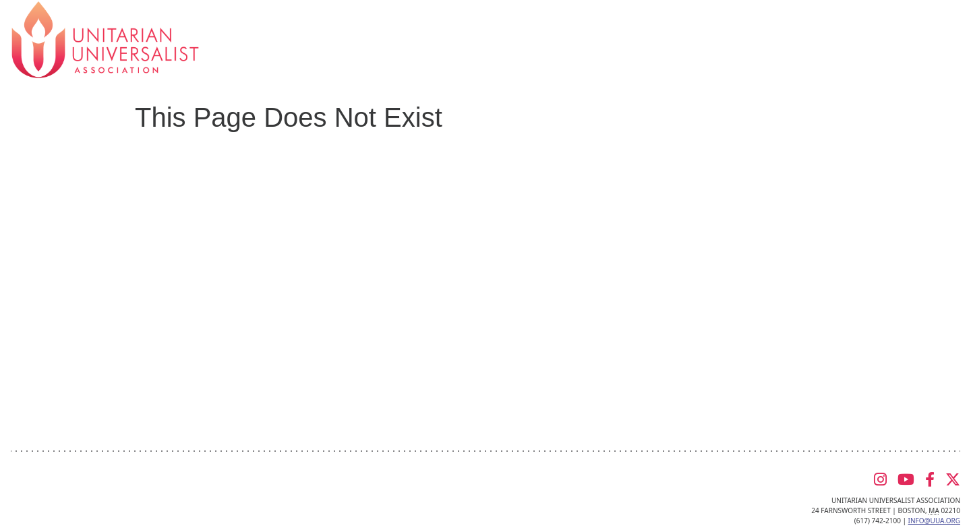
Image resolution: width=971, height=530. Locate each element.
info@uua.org (934, 520)
